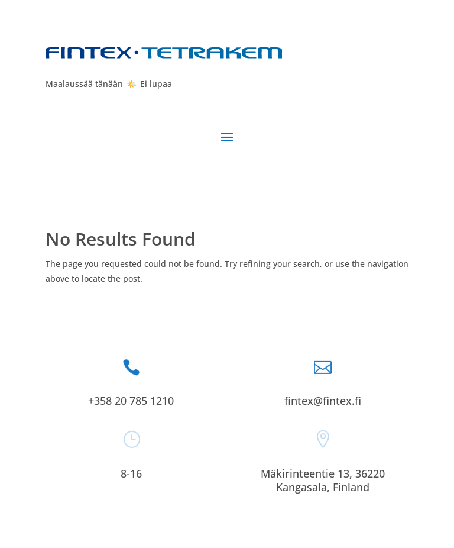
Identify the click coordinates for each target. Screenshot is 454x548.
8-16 (131, 473)
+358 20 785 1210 (131, 401)
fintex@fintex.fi (322, 401)
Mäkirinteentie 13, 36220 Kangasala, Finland (323, 480)
